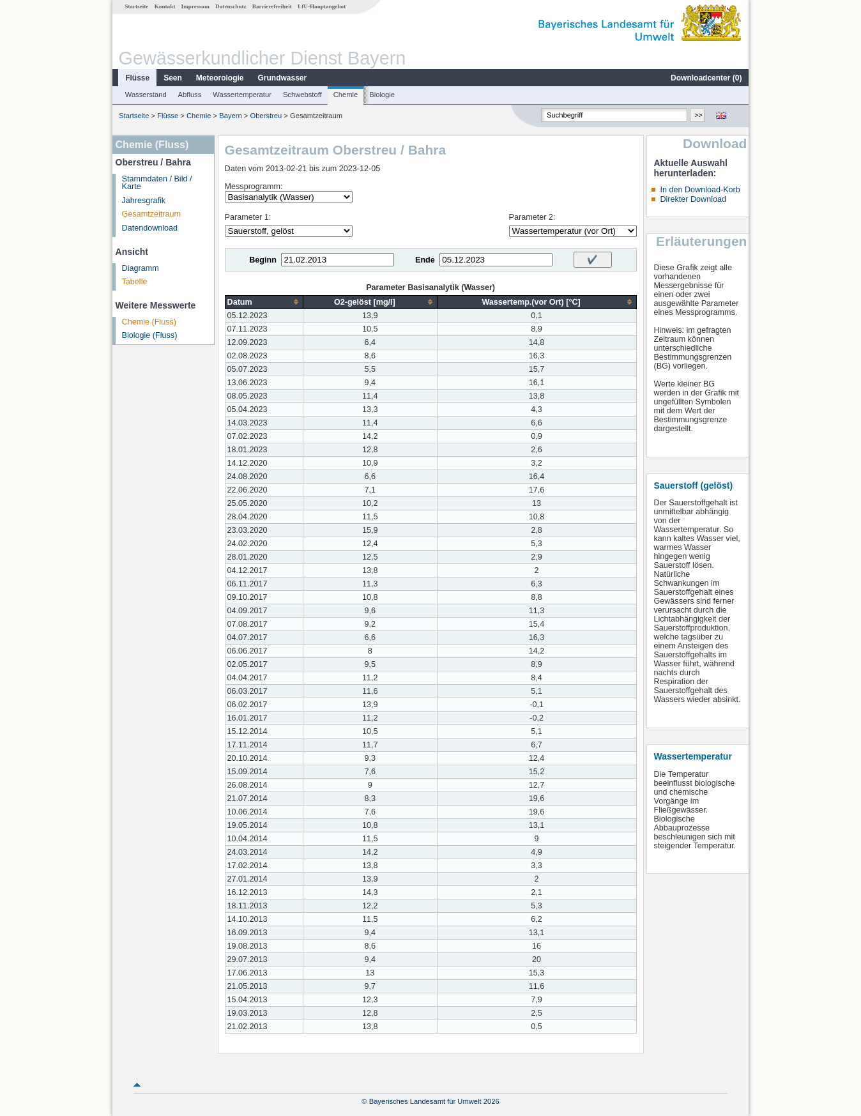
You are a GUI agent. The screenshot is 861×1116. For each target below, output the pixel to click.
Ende (425, 260)
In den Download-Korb (700, 189)
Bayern (230, 115)
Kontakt (165, 6)
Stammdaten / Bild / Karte (157, 183)
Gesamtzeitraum (151, 214)
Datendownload (150, 228)
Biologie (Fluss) (150, 335)
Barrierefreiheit (272, 6)
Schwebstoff (302, 94)
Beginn (263, 260)
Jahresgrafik (144, 200)
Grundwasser (282, 77)
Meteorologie (220, 77)
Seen (173, 77)
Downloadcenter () (706, 77)
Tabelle (135, 281)
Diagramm (140, 268)
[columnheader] (264, 302)
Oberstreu (266, 115)
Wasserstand (146, 94)
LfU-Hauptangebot (322, 6)
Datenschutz (231, 6)
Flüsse (137, 77)
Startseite (136, 6)
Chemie (345, 94)
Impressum (195, 6)
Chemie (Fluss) (149, 321)
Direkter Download (693, 199)
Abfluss (190, 94)
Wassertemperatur (242, 94)
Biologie (382, 94)
